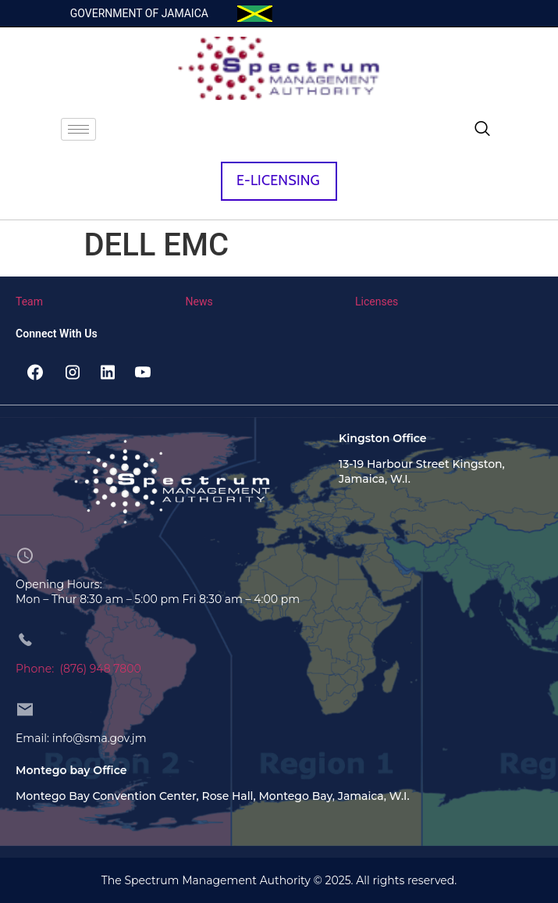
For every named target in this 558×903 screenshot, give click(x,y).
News (199, 301)
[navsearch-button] (482, 129)
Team (29, 301)
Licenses (376, 301)
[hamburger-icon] (78, 129)
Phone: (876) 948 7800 (78, 669)
